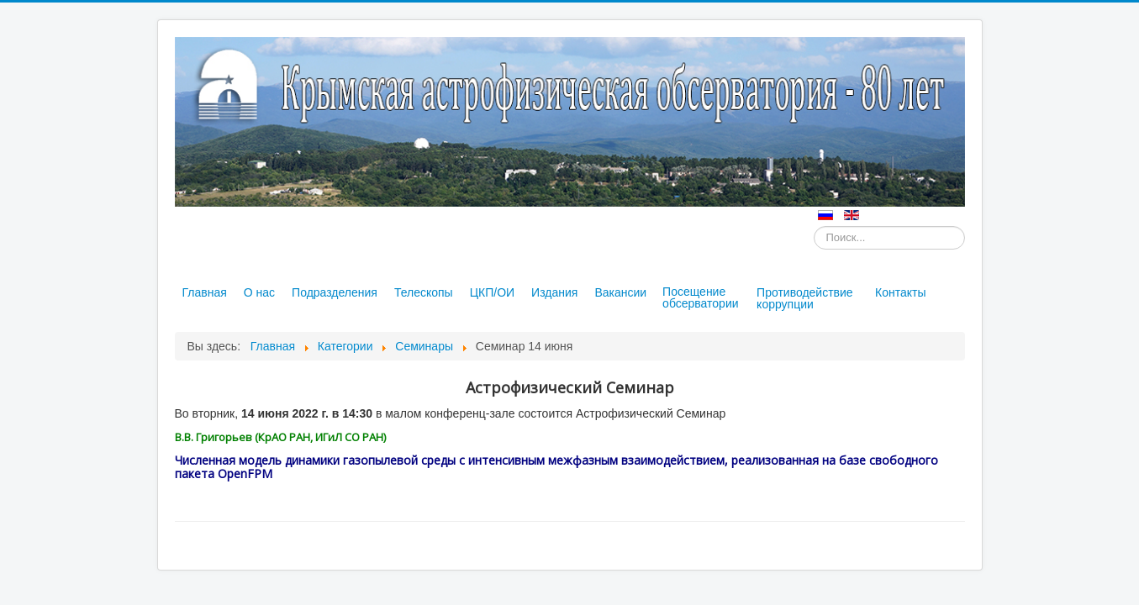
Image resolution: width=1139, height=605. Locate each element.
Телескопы (423, 292)
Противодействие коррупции (805, 298)
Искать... (814, 226)
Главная (204, 292)
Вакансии (620, 292)
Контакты (900, 292)
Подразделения (334, 292)
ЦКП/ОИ (492, 292)
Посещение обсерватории (700, 297)
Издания (554, 292)
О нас (259, 292)
